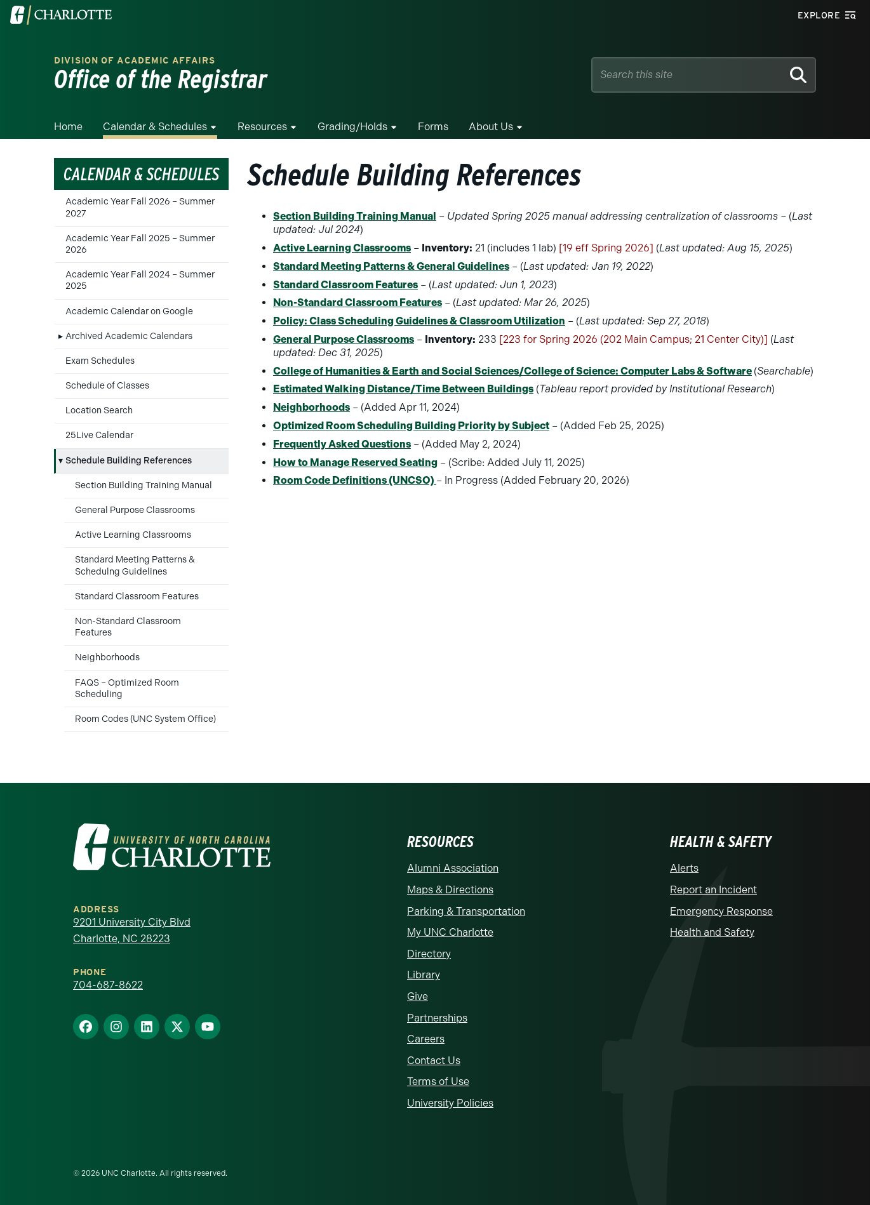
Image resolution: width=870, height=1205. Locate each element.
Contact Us (433, 1061)
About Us (491, 127)
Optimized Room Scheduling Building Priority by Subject (411, 426)
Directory (429, 954)
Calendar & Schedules (155, 127)
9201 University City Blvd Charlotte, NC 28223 (132, 930)
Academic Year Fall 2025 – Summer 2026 (140, 244)
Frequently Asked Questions (342, 444)
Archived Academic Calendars (128, 336)
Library (423, 975)
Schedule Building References (128, 460)
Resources (262, 127)
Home (68, 127)
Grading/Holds (352, 127)
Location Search (99, 410)
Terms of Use (438, 1081)
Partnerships (437, 1018)
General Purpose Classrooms (135, 510)
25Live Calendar (99, 435)
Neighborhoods (107, 657)
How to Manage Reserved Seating (355, 462)
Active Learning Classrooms (133, 534)
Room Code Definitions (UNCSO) (354, 480)
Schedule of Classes (107, 385)
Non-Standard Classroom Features (128, 627)
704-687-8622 (108, 985)
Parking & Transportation (466, 911)
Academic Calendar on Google (129, 311)
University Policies (450, 1103)
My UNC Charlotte (450, 932)
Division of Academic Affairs (134, 60)
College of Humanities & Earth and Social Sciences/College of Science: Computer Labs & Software (512, 371)
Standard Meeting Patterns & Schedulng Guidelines (135, 565)
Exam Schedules (100, 361)
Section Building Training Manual (143, 485)
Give (417, 996)
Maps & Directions (450, 890)
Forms (433, 127)
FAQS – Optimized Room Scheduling (127, 688)
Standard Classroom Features (137, 596)
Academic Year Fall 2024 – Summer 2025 (140, 280)
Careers (426, 1039)
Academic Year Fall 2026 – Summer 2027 (140, 207)
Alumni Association (453, 868)
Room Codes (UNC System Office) (145, 719)
